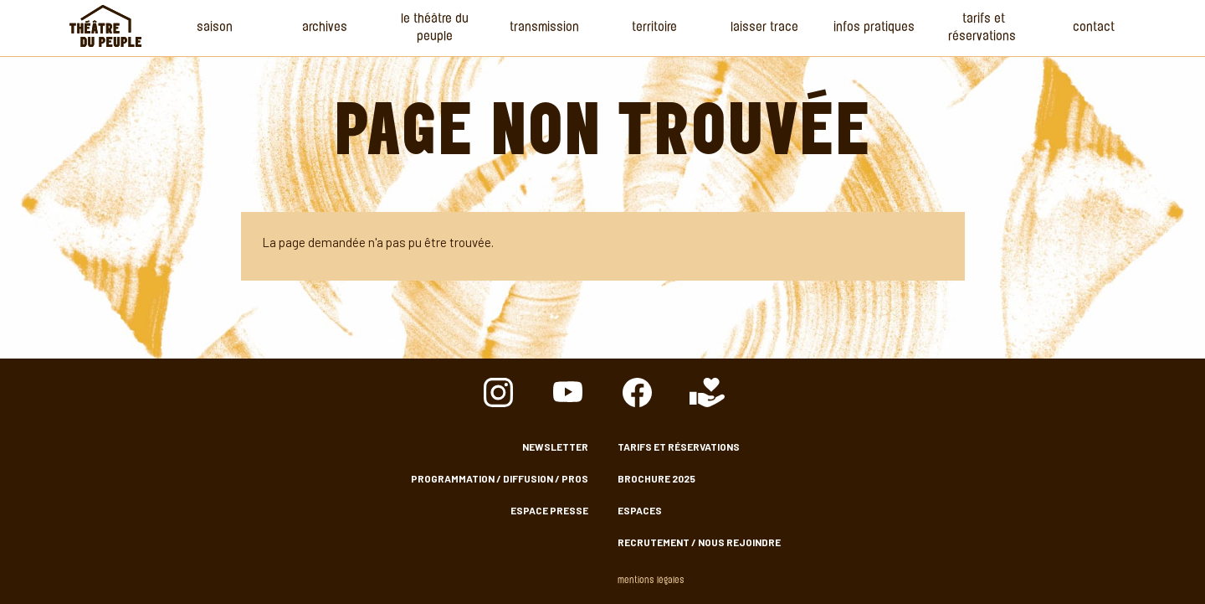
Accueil (105, 26)
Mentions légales (651, 581)
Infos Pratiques (874, 28)
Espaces (640, 510)
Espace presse (549, 510)
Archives (324, 28)
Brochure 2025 (656, 478)
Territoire (654, 28)
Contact (1094, 28)
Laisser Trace (764, 28)
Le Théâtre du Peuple (435, 28)
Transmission (544, 28)
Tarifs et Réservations (983, 28)
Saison (215, 28)
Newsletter (555, 446)
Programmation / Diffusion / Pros (499, 478)
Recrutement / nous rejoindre (699, 542)
